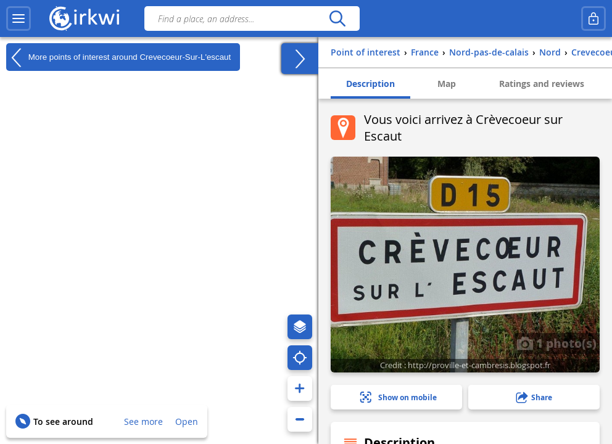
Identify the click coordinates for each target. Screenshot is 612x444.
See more (143, 421)
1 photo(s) (556, 343)
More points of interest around (118, 57)
